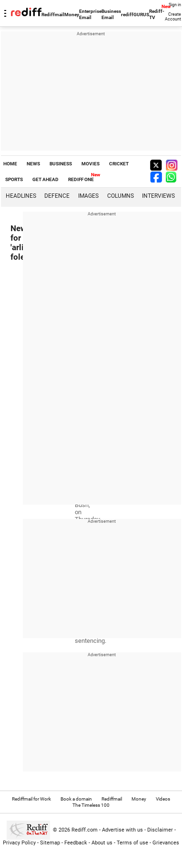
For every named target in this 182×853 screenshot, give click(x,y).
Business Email (111, 14)
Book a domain (76, 799)
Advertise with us (122, 830)
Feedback (75, 843)
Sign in (175, 4)
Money (71, 14)
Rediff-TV (156, 14)
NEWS (33, 164)
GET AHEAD (45, 179)
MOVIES (90, 164)
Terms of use (132, 843)
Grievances (165, 843)
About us (101, 843)
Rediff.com (84, 830)
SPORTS (14, 179)
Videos (163, 799)
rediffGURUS (135, 14)
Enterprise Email (90, 14)
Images (88, 196)
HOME (10, 164)
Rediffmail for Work (31, 799)
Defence (57, 196)
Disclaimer (160, 830)
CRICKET (119, 164)
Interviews (158, 196)
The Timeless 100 (91, 805)
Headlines (21, 196)
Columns (120, 196)
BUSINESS (61, 164)
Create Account (173, 16)
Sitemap (50, 843)
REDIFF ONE (81, 179)
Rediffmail (52, 14)
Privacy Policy (19, 843)
